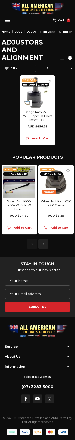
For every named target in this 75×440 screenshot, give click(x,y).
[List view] (62, 58)
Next (43, 244)
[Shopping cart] (61, 20)
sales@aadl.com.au (37, 377)
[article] (19, 200)
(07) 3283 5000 (37, 386)
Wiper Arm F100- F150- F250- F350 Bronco (19, 205)
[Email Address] (37, 294)
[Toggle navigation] (7, 20)
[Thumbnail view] (70, 58)
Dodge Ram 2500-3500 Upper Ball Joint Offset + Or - (37, 116)
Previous (32, 244)
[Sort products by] (56, 68)
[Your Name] (37, 281)
